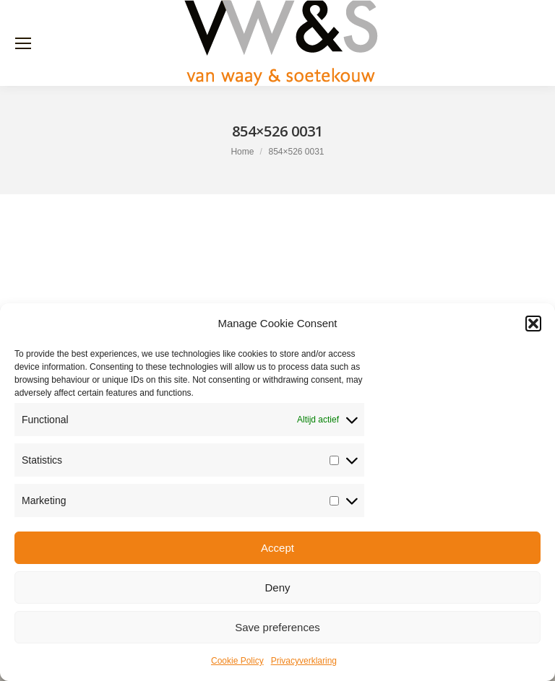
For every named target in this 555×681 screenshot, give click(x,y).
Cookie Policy (237, 661)
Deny (277, 587)
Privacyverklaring (304, 661)
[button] (533, 323)
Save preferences (277, 627)
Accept (277, 548)
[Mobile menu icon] (23, 43)
